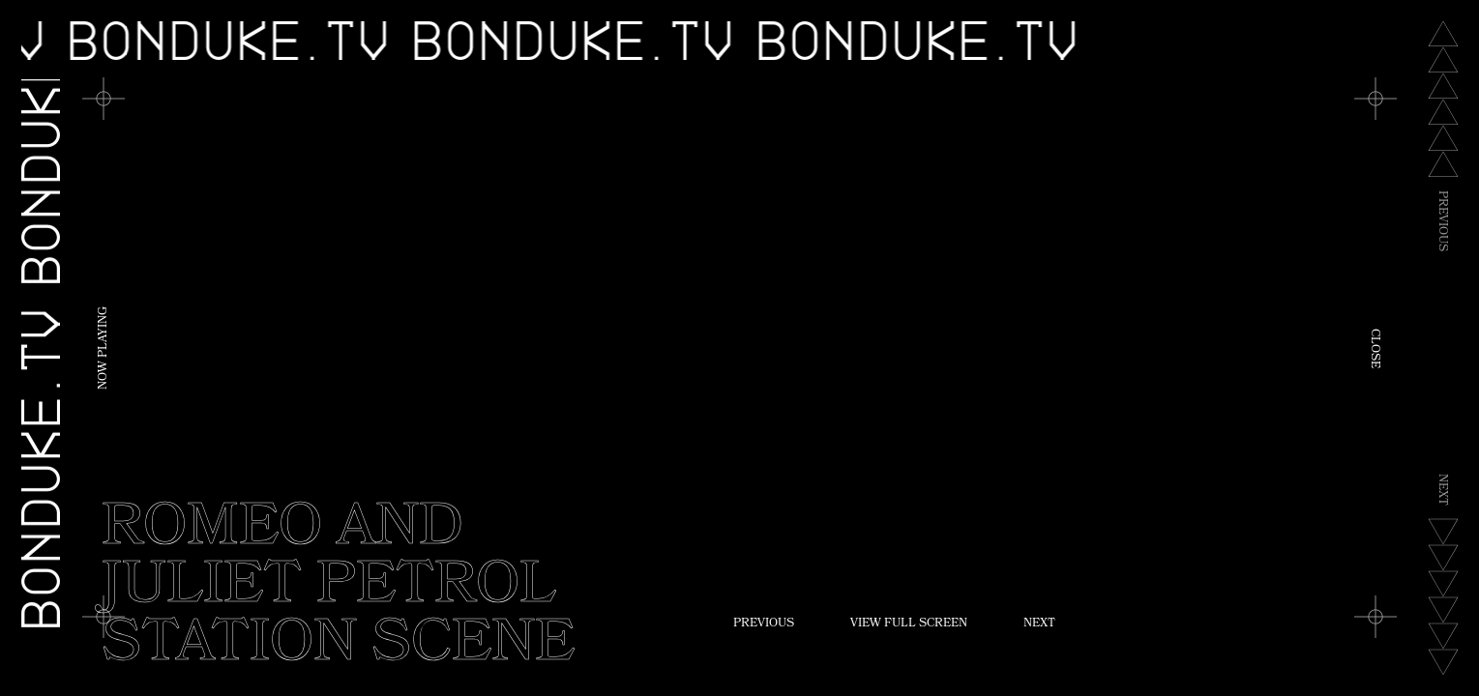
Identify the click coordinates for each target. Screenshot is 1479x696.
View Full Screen (908, 624)
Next (1039, 624)
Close (1373, 348)
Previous (763, 624)
